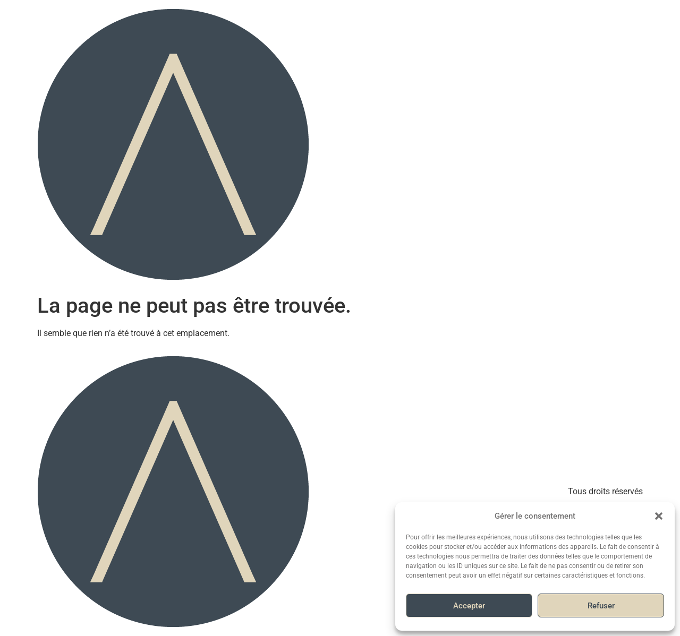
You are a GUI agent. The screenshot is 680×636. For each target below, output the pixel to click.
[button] (658, 516)
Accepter (469, 606)
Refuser (601, 606)
